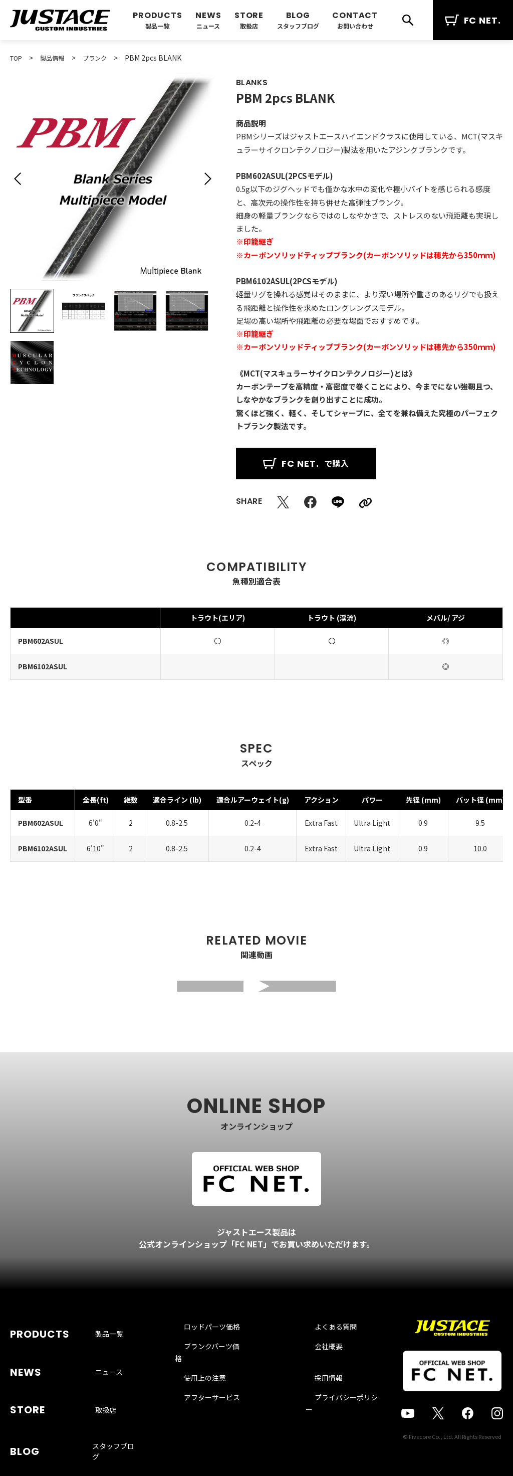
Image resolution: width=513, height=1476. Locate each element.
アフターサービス (217, 1406)
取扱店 (249, 26)
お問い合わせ (355, 26)
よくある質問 (323, 1347)
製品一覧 (157, 26)
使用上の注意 (210, 1386)
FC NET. (473, 20)
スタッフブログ (298, 26)
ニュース (208, 26)
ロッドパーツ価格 (217, 1347)
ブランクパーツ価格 (220, 1367)
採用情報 (316, 1386)
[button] (18, 178)
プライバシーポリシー (337, 1406)
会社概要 (316, 1367)
